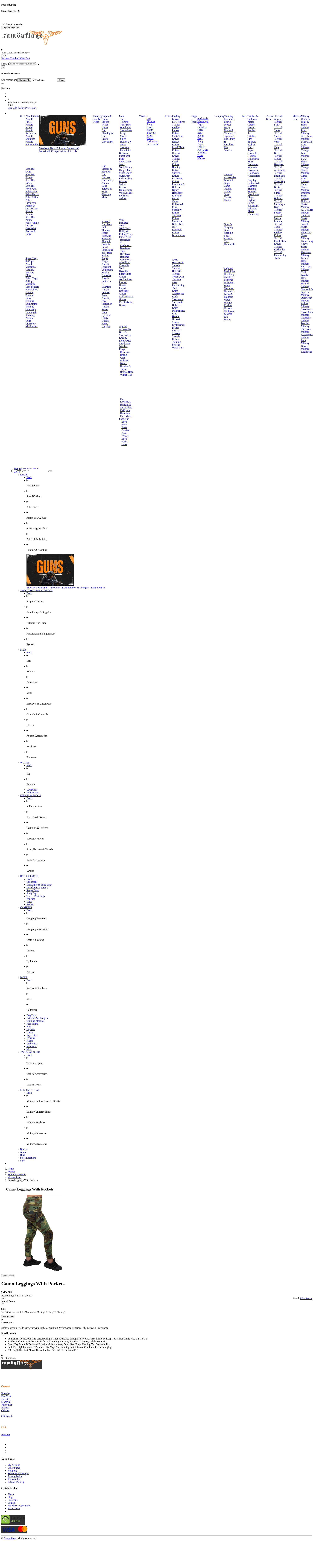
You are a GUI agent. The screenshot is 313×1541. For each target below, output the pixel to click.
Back (29, 477)
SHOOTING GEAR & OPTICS (36, 590)
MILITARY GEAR (30, 1090)
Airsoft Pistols (29, 126)
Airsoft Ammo (29, 213)
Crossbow (31, 323)
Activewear (153, 144)
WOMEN (25, 762)
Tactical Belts (278, 151)
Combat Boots (125, 431)
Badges (251, 144)
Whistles (252, 208)
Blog (22, 1155)
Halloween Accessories (254, 174)
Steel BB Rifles (30, 181)
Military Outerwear (306, 296)
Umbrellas (253, 214)
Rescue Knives (175, 143)
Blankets (228, 238)
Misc (29, 1049)
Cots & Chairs (227, 198)
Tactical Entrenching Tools (280, 255)
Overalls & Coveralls (124, 264)
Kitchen (228, 305)
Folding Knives (176, 117)
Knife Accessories (178, 292)
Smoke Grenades (106, 274)
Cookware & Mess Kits (229, 314)
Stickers (252, 141)
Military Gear (297, 117)
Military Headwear (306, 251)
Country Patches (252, 129)
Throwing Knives (177, 217)
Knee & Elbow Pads (125, 339)
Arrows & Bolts (31, 232)
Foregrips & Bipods (106, 237)
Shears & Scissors (176, 332)
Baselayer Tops (125, 249)
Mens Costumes (253, 163)
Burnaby (5, 1393)
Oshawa (5, 1410)
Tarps (226, 183)
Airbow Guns (29, 319)
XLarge (61, 1312)
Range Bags (200, 137)
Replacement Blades (178, 326)
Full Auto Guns (64, 148)
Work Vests (125, 228)
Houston (5, 1434)
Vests (121, 220)
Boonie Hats (126, 372)
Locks (251, 203)
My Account (14, 1465)
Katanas (176, 339)
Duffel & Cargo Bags (202, 130)
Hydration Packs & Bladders (229, 294)
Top (149, 118)
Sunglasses (124, 343)
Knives (168, 116)
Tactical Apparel (278, 117)
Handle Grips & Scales (176, 319)
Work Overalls (123, 269)
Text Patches (251, 134)
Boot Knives (178, 235)
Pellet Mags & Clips (32, 279)
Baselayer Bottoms (125, 255)
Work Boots (124, 426)
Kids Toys (31, 1046)
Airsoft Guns (32, 116)
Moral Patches (251, 123)
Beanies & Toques (125, 367)
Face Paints (253, 194)
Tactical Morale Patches (278, 218)
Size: (3, 1308)
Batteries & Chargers (253, 184)
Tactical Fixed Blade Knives (280, 241)
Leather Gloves (123, 284)
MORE (23, 977)
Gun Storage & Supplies (107, 169)
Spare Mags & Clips (32, 260)
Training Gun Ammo (31, 302)
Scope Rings (105, 260)
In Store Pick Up (16, 1482)
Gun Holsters (106, 176)
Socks (124, 441)
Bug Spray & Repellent (229, 141)
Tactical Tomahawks (178, 275)
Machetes (177, 221)
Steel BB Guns (30, 170)
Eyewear (106, 315)
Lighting (228, 268)
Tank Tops (125, 124)
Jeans (122, 164)
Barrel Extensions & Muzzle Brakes (107, 251)
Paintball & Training (31, 291)
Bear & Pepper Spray (227, 124)
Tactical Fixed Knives (176, 161)
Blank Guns (32, 326)
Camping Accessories (230, 176)
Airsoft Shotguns (30, 137)
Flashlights (229, 271)
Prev (5, 1276)
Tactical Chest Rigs (279, 180)
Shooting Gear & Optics (97, 119)
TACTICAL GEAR (30, 1052)
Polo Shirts (125, 150)
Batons (175, 190)
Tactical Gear (270, 117)
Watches (123, 346)
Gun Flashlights (107, 132)
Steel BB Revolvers (31, 187)
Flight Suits (125, 273)
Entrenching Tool (178, 286)
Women (143, 116)
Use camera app (29, 80)
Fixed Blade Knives (178, 149)
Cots (226, 241)
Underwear (125, 259)
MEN (23, 649)
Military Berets (124, 362)
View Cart (25, 58)
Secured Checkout (10, 58)
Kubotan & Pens (177, 205)
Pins (250, 138)
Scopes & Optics (106, 117)
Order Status (14, 1467)
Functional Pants (124, 157)
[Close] (3, 67)
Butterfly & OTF (178, 225)
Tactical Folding (176, 126)
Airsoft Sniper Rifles (32, 143)
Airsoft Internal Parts (106, 292)
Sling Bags (200, 142)
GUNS (23, 474)
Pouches (201, 152)
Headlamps (229, 274)
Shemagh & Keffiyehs (126, 409)
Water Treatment (229, 287)
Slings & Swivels (106, 243)
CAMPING (26, 907)
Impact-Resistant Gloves (123, 291)
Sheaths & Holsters (177, 303)
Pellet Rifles (32, 197)
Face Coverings (125, 400)
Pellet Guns (31, 191)
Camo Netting (227, 187)
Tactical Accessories (280, 168)
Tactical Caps (278, 146)
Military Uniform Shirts (305, 193)
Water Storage (228, 301)
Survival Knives (176, 174)
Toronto (5, 1399)
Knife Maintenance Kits (178, 311)
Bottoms (123, 153)
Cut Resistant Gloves (126, 303)
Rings (122, 349)
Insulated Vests (123, 224)
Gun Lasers (105, 137)
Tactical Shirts (278, 129)
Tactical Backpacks (279, 174)
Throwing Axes (177, 281)
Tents (226, 230)
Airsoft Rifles (29, 120)
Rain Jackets (125, 190)
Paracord (228, 180)
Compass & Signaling (230, 134)
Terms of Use (14, 1479)
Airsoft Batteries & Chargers (59, 149)
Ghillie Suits (227, 193)
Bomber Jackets (123, 183)
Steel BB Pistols (30, 176)
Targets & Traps (107, 190)
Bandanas (125, 413)
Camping (219, 116)
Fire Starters (228, 149)
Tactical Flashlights (279, 248)
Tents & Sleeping (228, 225)
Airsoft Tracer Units (105, 309)
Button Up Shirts (125, 143)
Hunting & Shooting (31, 313)
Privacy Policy (15, 1476)
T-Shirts (124, 121)
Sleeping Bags (228, 234)
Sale (22, 1160)
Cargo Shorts (125, 170)
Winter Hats (126, 374)
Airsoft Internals (68, 151)
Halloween (253, 158)
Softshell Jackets (123, 197)
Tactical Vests (278, 140)
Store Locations (28, 1157)
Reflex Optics (105, 126)
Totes (200, 155)
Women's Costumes (253, 168)
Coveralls (252, 153)
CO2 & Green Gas (31, 227)
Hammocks (229, 244)
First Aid (228, 130)
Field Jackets (125, 178)
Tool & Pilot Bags (202, 148)
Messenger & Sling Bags (39, 884)
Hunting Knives (176, 168)
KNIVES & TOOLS (30, 795)
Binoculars (107, 141)
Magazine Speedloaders (32, 285)
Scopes (105, 121)
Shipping (12, 1470)
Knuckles (176, 195)
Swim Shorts (125, 173)
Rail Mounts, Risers (106, 230)
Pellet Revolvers (31, 201)
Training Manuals (252, 190)
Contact (11, 1502)
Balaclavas (125, 404)
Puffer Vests (125, 237)
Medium (27, 1312)
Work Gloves (125, 279)
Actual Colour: (8, 1301)
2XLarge (40, 1312)
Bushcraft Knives (177, 180)
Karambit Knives (176, 231)
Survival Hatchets (176, 269)
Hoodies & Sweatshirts (126, 129)
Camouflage (10, 1538)
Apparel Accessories (125, 328)
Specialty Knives (176, 211)
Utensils (228, 308)
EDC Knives (178, 121)
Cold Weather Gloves (126, 298)
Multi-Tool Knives (177, 137)
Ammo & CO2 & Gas (32, 207)
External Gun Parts (107, 223)
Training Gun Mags (31, 308)
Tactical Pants (278, 123)
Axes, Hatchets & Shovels (177, 262)
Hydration (229, 282)
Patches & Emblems (253, 117)
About (23, 1152)
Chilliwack (6, 1416)
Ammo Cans (105, 184)
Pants (149, 135)
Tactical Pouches (278, 211)
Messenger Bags (202, 123)
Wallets (201, 158)
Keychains (253, 205)
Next (11, 1276)
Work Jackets (125, 192)
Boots (124, 421)
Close (61, 80)
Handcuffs (177, 192)
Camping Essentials (229, 117)
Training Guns (30, 296)
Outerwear (124, 175)
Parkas (122, 187)
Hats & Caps (123, 356)
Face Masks (126, 416)
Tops (122, 119)
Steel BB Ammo (30, 218)
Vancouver (6, 1404)
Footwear (124, 419)
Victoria (5, 1407)
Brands (23, 1149)
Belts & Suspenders (125, 333)
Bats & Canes (175, 200)
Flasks (251, 211)
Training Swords (176, 343)
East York (6, 1396)
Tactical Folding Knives (278, 232)
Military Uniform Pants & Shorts (305, 120)
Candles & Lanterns (229, 278)
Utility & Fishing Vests (126, 232)
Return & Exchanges (18, 1473)
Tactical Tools (278, 225)
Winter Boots (124, 437)
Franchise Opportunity (19, 1505)
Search (4, 63)
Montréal (6, 1402)
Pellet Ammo (32, 222)
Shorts (150, 138)
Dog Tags (252, 180)
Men (121, 116)
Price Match (14, 1508)
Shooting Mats (106, 196)
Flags (250, 197)
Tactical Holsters (278, 197)
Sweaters (124, 147)
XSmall (7, 1312)
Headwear (125, 352)
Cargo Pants (125, 161)
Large (50, 1312)
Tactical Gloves (278, 157)
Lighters (252, 200)
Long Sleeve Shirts (123, 136)
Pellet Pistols (32, 194)
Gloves (122, 276)
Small (17, 1312)
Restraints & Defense (178, 185)
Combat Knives (176, 154)
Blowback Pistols (48, 148)
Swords (176, 336)
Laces (124, 444)
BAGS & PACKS (29, 876)
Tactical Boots (278, 185)
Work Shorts (125, 167)
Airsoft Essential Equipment (107, 267)
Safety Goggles (106, 325)
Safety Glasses (105, 319)
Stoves (227, 319)
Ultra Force (306, 1298)
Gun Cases (107, 180)
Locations (13, 1500)
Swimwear (152, 141)
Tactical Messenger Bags (279, 204)
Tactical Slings (278, 191)
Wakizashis (177, 347)
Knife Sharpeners (177, 298)
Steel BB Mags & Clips (30, 272)
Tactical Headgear (279, 163)
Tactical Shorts (278, 134)
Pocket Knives (175, 132)
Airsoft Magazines (31, 265)
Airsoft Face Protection (107, 301)
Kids (250, 147)
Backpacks (202, 118)
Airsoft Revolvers (31, 132)
